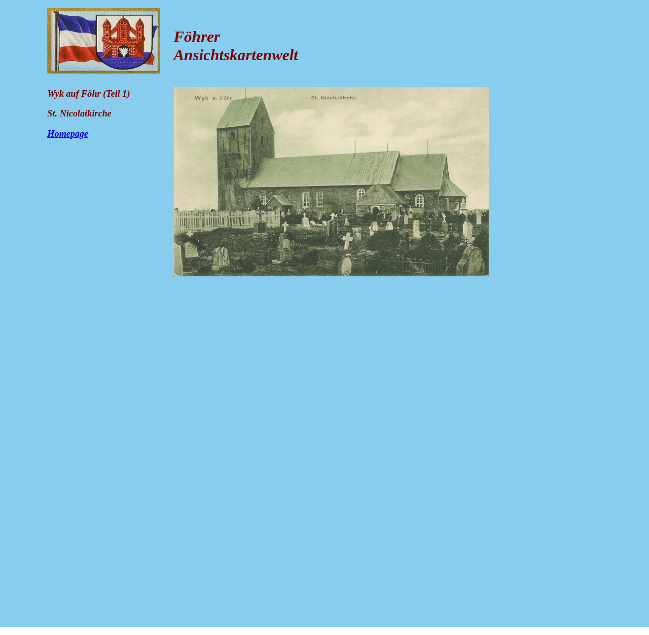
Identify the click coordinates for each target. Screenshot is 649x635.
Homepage (67, 133)
